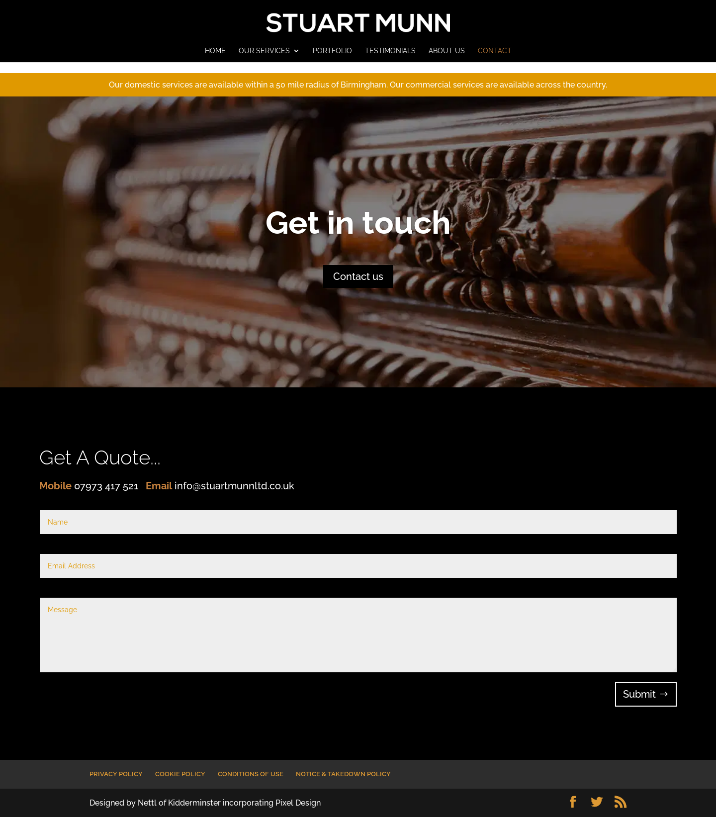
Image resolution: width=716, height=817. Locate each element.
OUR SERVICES (264, 51)
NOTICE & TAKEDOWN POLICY (343, 774)
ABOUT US (447, 51)
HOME (215, 51)
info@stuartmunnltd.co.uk (234, 486)
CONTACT (495, 51)
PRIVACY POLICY (116, 774)
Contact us (358, 276)
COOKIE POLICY (180, 774)
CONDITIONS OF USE (250, 774)
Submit (639, 694)
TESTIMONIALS (390, 51)
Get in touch (358, 222)
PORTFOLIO (332, 51)
